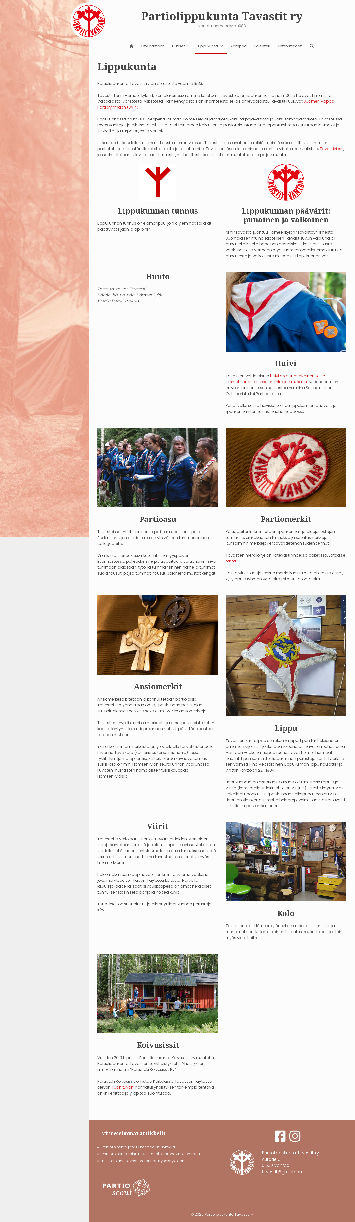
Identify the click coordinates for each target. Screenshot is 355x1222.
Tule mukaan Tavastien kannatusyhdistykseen (143, 1160)
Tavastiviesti (331, 149)
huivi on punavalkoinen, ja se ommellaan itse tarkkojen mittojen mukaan (275, 379)
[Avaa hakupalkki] (311, 46)
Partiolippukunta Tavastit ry (222, 16)
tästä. (231, 561)
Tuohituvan (123, 1087)
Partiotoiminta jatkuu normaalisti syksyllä (138, 1147)
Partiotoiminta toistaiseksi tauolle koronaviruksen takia (151, 1153)
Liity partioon (153, 46)
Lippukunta (212, 46)
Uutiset (183, 46)
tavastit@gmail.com (282, 1172)
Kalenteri (262, 46)
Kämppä (239, 46)
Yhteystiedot (290, 46)
